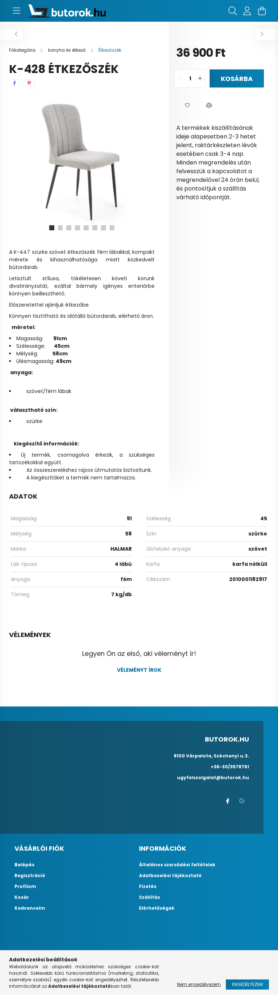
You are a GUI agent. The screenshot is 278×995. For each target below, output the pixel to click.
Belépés (24, 864)
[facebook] (14, 83)
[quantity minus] (180, 78)
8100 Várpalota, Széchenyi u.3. (211, 756)
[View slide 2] (60, 227)
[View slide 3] (68, 227)
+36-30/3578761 (230, 767)
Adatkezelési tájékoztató (170, 875)
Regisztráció (29, 875)
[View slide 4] (77, 227)
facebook (227, 801)
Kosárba (237, 78)
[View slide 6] (94, 227)
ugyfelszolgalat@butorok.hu (213, 777)
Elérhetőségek (156, 908)
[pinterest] (29, 83)
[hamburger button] (16, 11)
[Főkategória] (23, 50)
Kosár (21, 897)
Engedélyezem (247, 984)
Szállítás (149, 897)
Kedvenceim (29, 908)
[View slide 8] (112, 227)
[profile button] (247, 11)
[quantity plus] (200, 78)
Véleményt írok (139, 670)
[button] (187, 105)
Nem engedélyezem (199, 984)
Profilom (25, 886)
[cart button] (261, 11)
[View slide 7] (103, 227)
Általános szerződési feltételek (177, 864)
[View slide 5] (86, 227)
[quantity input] (190, 78)
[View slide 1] (51, 227)
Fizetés (147, 886)
